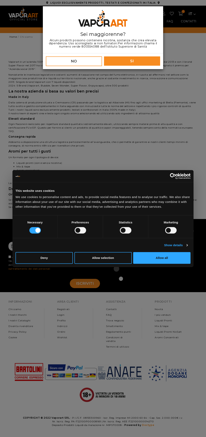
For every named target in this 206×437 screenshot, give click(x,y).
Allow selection (103, 258)
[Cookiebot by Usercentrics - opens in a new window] (173, 176)
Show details (173, 245)
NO (74, 61)
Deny (44, 258)
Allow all (162, 258)
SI (132, 61)
